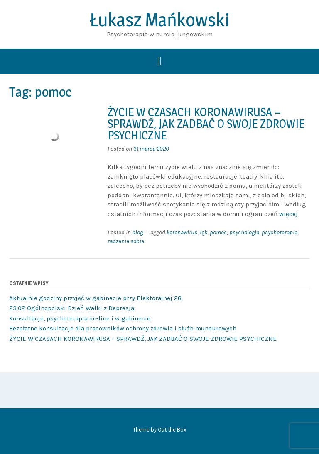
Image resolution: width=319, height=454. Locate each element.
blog (137, 232)
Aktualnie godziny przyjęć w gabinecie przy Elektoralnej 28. (96, 298)
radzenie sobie (126, 241)
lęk (203, 232)
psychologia (244, 232)
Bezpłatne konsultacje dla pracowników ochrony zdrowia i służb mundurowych (122, 328)
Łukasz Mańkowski (160, 19)
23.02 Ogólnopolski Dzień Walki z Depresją (71, 308)
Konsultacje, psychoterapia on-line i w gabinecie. (80, 318)
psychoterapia (279, 232)
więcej (288, 214)
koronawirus (182, 232)
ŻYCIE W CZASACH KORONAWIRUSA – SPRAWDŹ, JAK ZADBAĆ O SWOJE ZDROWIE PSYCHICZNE (206, 123)
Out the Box (172, 430)
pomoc (218, 232)
